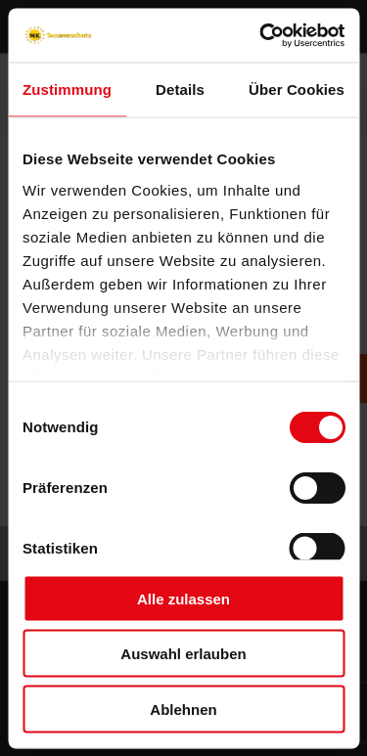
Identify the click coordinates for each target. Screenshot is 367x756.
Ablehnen (183, 708)
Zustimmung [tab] (67, 89)
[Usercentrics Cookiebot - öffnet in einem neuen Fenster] (261, 35)
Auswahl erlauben (183, 653)
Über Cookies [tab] (296, 89)
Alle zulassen (183, 598)
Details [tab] (180, 89)
